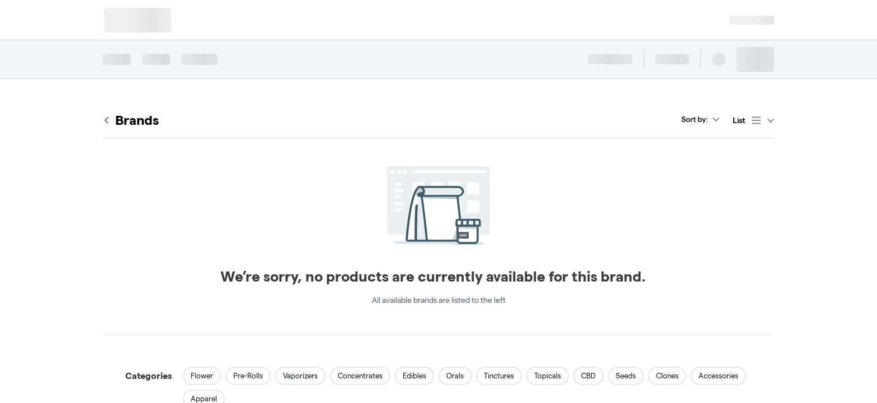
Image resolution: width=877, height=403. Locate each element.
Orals (455, 375)
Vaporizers (300, 375)
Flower (202, 375)
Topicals (547, 375)
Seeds (626, 375)
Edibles (414, 375)
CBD (588, 375)
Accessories (718, 375)
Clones (667, 375)
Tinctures (499, 375)
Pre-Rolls (248, 375)
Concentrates (360, 375)
